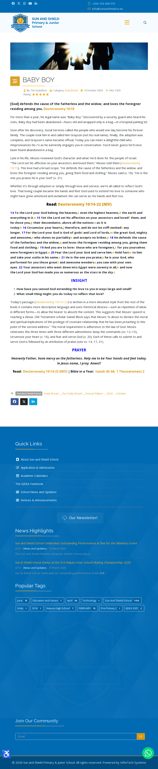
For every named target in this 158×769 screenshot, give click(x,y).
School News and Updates (36, 492)
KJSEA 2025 (134, 608)
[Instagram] (24, 3)
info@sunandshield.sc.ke (107, 9)
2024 (109, 393)
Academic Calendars (31, 476)
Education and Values (48, 601)
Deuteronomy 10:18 (59, 109)
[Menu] (127, 23)
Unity (22, 608)
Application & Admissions (35, 467)
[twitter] (18, 3)
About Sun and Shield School (36, 459)
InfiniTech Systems (133, 762)
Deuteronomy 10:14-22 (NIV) (85, 204)
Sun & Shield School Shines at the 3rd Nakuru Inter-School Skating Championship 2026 (73, 562)
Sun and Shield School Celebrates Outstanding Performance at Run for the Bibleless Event (76, 543)
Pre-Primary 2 (111, 608)
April (72, 601)
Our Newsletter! (79, 518)
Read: (51, 204)
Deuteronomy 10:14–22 (51, 302)
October (121, 393)
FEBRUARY (88, 608)
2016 (37, 608)
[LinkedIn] (36, 3)
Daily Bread (71, 90)
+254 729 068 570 (103, 3)
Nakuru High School (60, 608)
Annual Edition (94, 393)
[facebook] (13, 3)
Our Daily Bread (72, 393)
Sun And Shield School (29, 393)
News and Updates (35, 548)
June (22, 601)
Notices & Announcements (36, 500)
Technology (91, 601)
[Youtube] (30, 3)
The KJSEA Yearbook (29, 484)
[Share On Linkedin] (33, 401)
